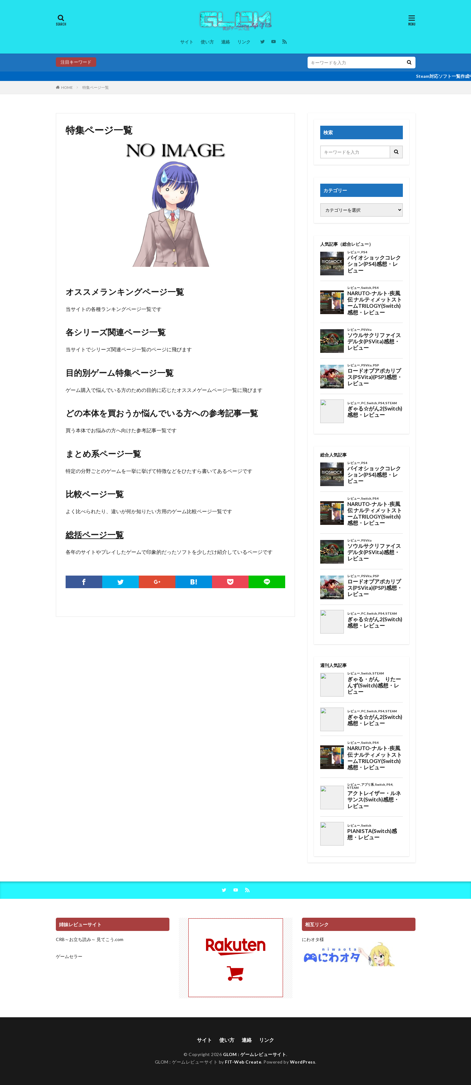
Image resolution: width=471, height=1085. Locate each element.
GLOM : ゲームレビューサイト (254, 1054)
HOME (67, 87)
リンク (243, 41)
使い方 (207, 41)
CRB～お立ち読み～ (76, 939)
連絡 (225, 41)
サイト (186, 41)
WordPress (302, 1062)
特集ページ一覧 (95, 87)
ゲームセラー (69, 956)
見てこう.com (110, 939)
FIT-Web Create (243, 1062)
